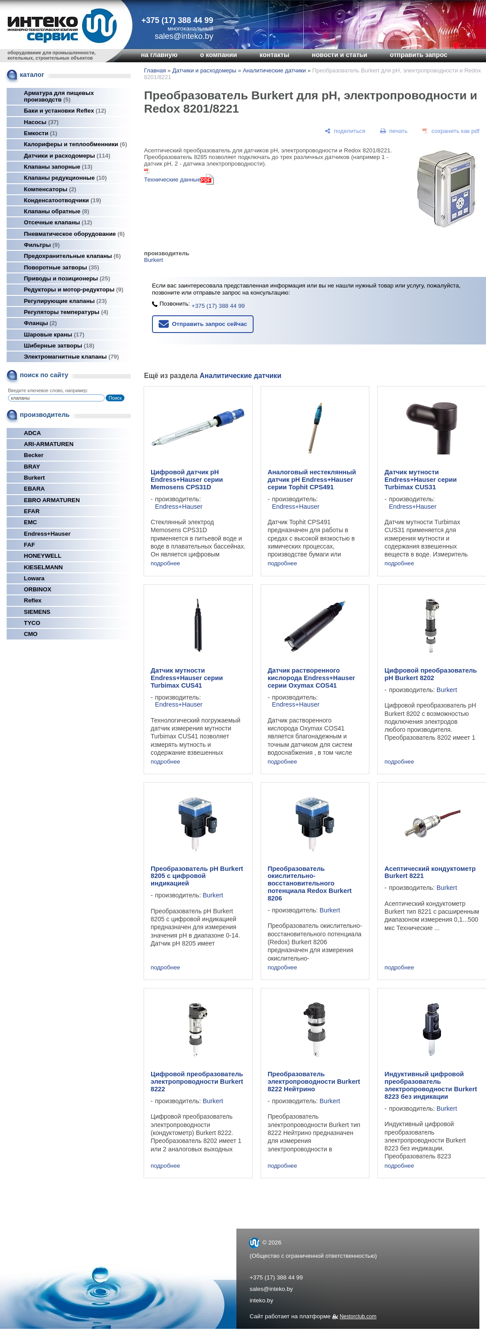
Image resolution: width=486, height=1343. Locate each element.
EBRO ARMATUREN (52, 500)
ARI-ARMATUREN (48, 444)
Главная (155, 70)
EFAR (32, 511)
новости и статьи (340, 54)
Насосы (41, 122)
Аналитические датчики (274, 70)
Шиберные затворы (59, 345)
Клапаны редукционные (65, 177)
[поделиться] (345, 131)
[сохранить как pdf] (451, 131)
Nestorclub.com (358, 1316)
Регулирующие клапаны (65, 301)
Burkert (34, 477)
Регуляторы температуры (66, 312)
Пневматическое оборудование (74, 234)
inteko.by (261, 1300)
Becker (33, 455)
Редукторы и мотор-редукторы (73, 289)
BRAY (32, 466)
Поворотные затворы (61, 267)
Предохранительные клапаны (72, 256)
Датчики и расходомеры (67, 155)
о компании (218, 54)
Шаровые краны (54, 334)
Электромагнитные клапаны (71, 356)
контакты (274, 54)
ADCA (32, 433)
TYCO (32, 623)
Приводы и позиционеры (67, 278)
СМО (31, 634)
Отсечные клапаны (58, 222)
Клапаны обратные (56, 211)
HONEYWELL (42, 555)
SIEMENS (37, 612)
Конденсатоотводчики (62, 200)
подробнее (165, 563)
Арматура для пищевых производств (59, 96)
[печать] (394, 131)
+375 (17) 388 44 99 (177, 20)
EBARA (34, 488)
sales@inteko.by (271, 1289)
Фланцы (40, 323)
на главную (159, 54)
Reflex (33, 600)
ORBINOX (37, 589)
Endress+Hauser (47, 533)
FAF (29, 544)
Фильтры (42, 245)
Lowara (34, 578)
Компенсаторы (50, 189)
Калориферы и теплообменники (75, 144)
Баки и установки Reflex (65, 110)
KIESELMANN (43, 567)
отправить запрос (418, 54)
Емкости (40, 133)
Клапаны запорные (58, 166)
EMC (30, 522)
